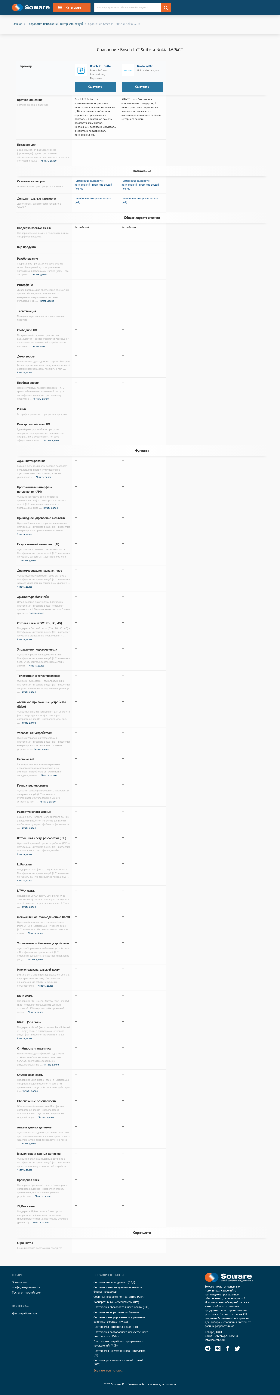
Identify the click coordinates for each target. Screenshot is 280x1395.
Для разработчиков (24, 1313)
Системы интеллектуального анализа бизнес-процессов (118, 1289)
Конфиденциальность (26, 1287)
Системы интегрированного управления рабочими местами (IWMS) (120, 1319)
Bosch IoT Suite (100, 66)
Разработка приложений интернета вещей (55, 24)
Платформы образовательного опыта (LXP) (121, 1307)
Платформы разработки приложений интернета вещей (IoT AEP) (93, 184)
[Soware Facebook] (227, 1348)
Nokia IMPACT (146, 66)
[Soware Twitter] (237, 1348)
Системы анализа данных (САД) (114, 1282)
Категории (69, 7)
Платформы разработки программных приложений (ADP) (118, 1343)
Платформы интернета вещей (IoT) (117, 1326)
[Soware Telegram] (208, 1348)
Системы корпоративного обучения (117, 1312)
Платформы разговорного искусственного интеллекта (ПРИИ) (121, 1334)
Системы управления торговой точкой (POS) (118, 1362)
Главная (17, 24)
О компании (19, 1282)
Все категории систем (108, 1370)
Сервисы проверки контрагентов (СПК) (119, 1296)
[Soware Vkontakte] (217, 1348)
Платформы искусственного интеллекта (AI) (120, 1353)
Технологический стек (26, 1292)
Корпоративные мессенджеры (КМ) (116, 1302)
